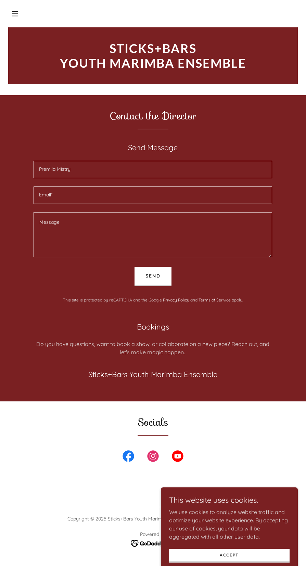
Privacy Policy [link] (176, 300)
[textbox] (153, 169)
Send (153, 276)
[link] (153, 65)
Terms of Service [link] (215, 300)
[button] (15, 14)
